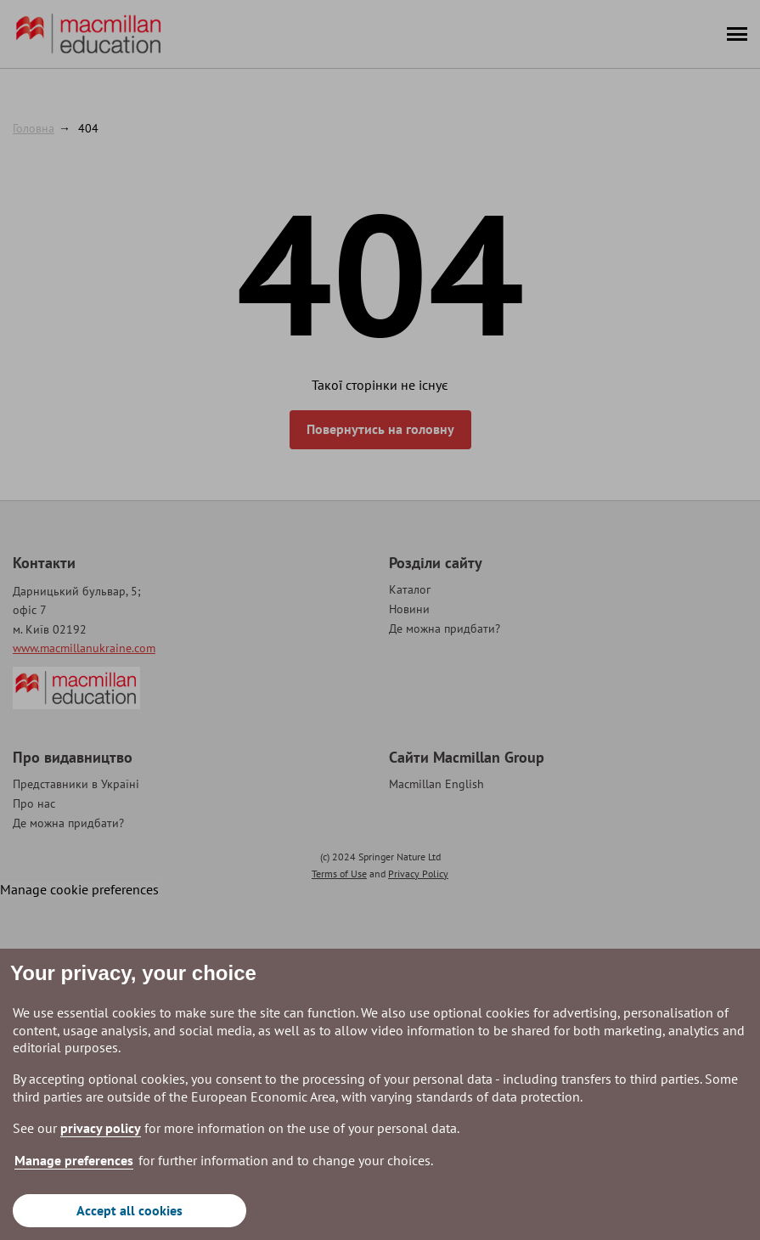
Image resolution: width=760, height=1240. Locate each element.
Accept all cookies (129, 1210)
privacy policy (100, 1127)
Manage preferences (73, 1160)
